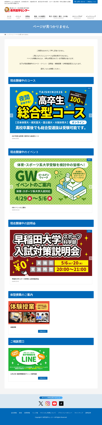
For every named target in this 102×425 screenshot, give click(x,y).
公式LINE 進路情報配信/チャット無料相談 (23, 374)
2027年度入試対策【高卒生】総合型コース (25, 136)
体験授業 (13, 327)
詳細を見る (43, 331)
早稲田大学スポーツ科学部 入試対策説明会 (25, 279)
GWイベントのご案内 (19, 207)
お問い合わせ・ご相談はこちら (85, 1)
